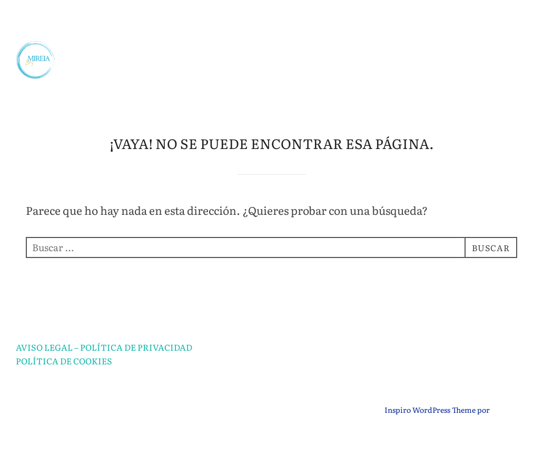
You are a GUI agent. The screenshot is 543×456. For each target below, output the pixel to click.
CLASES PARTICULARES (423, 23)
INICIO (94, 23)
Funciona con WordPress (59, 436)
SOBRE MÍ (166, 23)
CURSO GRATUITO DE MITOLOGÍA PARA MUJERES (364, 104)
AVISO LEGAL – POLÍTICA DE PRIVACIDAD (104, 373)
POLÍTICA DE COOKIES (64, 387)
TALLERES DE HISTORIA (416, 77)
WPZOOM (509, 436)
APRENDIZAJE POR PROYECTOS (230, 50)
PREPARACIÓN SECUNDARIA (410, 50)
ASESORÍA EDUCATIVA (279, 23)
